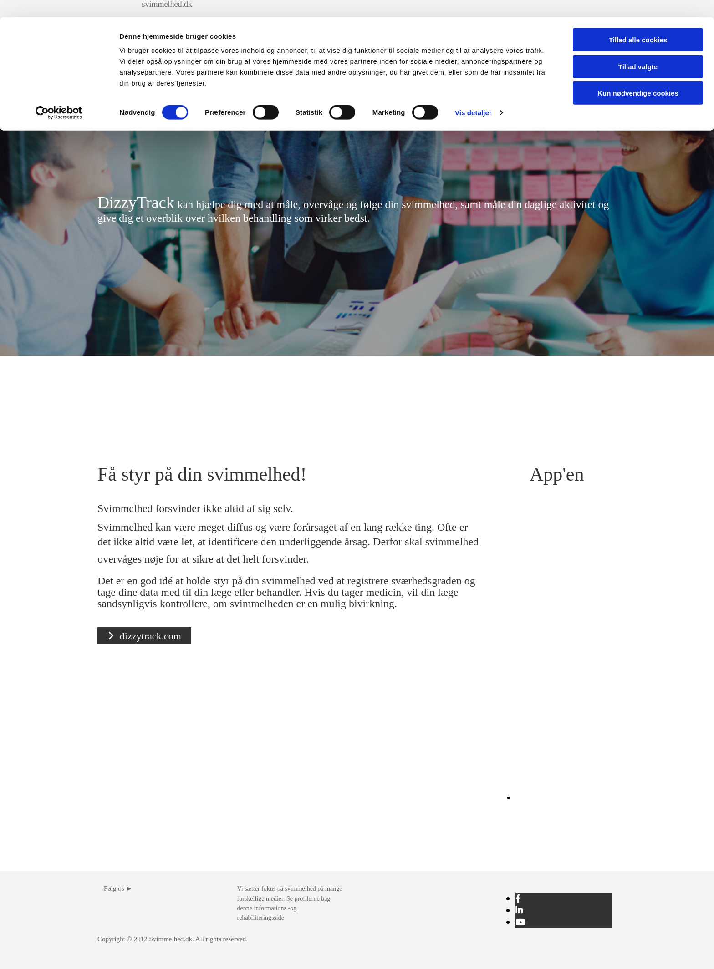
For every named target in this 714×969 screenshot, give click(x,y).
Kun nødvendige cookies (637, 76)
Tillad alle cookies (638, 22)
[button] (144, 635)
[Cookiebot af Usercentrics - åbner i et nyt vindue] (59, 95)
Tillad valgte (638, 49)
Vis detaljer (473, 95)
